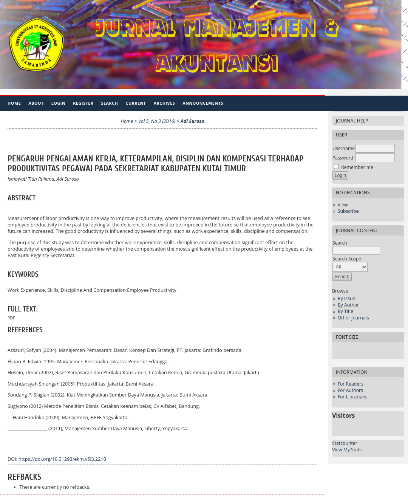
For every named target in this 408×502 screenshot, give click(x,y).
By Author (348, 305)
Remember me (357, 167)
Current (135, 103)
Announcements (202, 103)
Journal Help (352, 121)
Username (343, 148)
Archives (164, 103)
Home (14, 103)
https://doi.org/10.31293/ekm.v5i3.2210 (62, 459)
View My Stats (347, 449)
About (35, 103)
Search (109, 103)
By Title (345, 311)
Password (342, 158)
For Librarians (353, 397)
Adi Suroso (192, 121)
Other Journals (353, 318)
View (343, 204)
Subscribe (348, 211)
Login (58, 103)
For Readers (350, 384)
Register (83, 103)
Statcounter (344, 443)
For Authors (350, 390)
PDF (11, 318)
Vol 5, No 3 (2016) (156, 121)
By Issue (346, 298)
